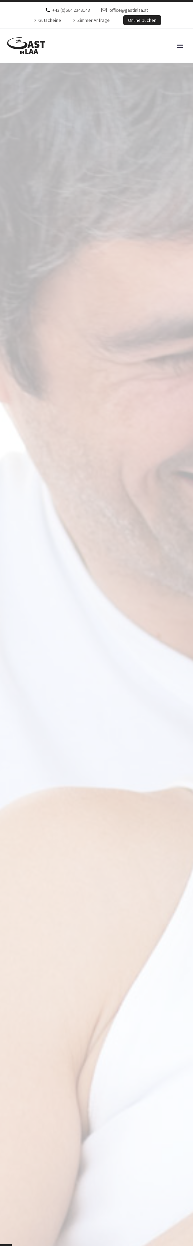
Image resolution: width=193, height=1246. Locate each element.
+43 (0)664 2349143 (71, 10)
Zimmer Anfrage (93, 20)
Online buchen (142, 20)
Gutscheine (49, 20)
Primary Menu (180, 46)
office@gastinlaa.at (128, 10)
